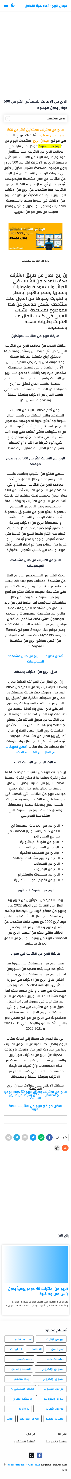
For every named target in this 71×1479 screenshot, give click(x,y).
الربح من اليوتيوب (54, 1388)
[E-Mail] (25, 1137)
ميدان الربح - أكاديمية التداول (46, 6)
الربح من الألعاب (55, 1408)
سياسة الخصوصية (56, 1441)
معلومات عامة (55, 1358)
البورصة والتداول (21, 1368)
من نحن (30, 1433)
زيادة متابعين (21, 1378)
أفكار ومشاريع (23, 1339)
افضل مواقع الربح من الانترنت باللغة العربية (35, 1107)
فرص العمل (57, 1349)
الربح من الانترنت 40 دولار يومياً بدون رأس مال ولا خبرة (38, 1291)
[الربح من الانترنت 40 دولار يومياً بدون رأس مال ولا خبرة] (35, 1264)
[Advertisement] (35, 53)
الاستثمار (37, 1349)
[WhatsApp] (41, 1137)
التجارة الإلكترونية (54, 1398)
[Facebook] (49, 1137)
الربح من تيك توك (30, 1418)
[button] (13, 5)
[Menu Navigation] (6, 6)
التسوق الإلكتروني (53, 1378)
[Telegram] (17, 1137)
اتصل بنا (62, 1433)
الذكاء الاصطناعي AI (22, 1388)
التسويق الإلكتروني (52, 1368)
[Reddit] (65, 1148)
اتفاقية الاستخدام (24, 1441)
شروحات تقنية (24, 1358)
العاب (10, 1418)
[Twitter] (33, 1137)
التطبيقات (16, 1349)
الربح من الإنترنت (55, 1339)
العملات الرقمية (55, 1418)
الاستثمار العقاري (22, 1398)
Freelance (23, 1408)
